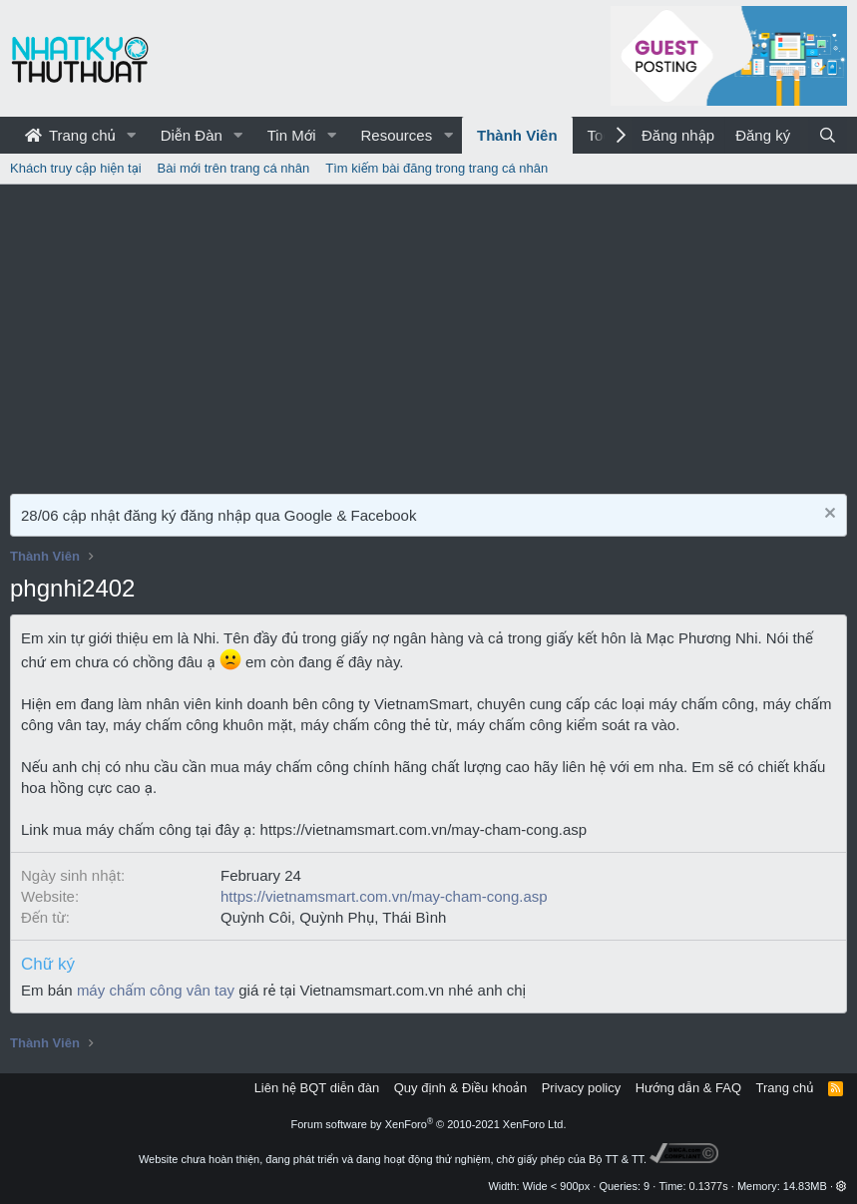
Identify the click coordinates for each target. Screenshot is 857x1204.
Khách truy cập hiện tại (76, 168)
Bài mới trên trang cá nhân (234, 168)
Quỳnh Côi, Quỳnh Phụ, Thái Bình (333, 917)
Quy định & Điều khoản (460, 1087)
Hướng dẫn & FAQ (688, 1087)
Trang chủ (70, 135)
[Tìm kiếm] (827, 135)
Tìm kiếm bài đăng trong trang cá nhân (436, 168)
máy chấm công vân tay (155, 990)
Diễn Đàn (191, 135)
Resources (396, 135)
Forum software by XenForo (429, 1124)
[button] (132, 135)
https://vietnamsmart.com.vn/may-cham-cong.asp (384, 896)
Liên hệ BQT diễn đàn (317, 1087)
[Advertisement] (428, 334)
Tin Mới (291, 135)
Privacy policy (581, 1087)
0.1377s (708, 1186)
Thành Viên (517, 135)
